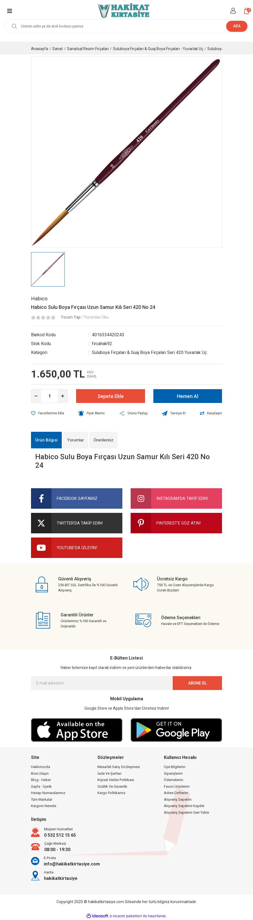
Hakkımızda (40, 767)
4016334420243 (108, 334)
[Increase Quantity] (63, 396)
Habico (39, 298)
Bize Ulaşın (40, 773)
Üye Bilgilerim (174, 767)
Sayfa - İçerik (41, 786)
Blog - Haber (41, 780)
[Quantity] (49, 396)
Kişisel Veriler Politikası (115, 780)
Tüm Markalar (41, 799)
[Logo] (122, 11)
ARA (237, 26)
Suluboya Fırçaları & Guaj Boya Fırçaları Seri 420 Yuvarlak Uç (149, 352)
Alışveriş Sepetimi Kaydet (184, 806)
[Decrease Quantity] (36, 396)
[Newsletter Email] (126, 683)
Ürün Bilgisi (46, 440)
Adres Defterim (176, 793)
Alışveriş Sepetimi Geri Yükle (186, 812)
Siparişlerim (173, 773)
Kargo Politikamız (111, 793)
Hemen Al (187, 396)
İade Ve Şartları (109, 773)
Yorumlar (75, 440)
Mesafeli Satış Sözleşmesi (118, 767)
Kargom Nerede (43, 806)
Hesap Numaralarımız (48, 793)
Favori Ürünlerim (177, 786)
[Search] (126, 26)
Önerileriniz (103, 440)
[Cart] (246, 11)
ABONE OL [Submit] (197, 683)
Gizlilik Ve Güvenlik (112, 786)
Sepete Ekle (110, 396)
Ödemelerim (173, 780)
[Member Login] (233, 11)
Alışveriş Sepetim (178, 799)
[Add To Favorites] (47, 413)
